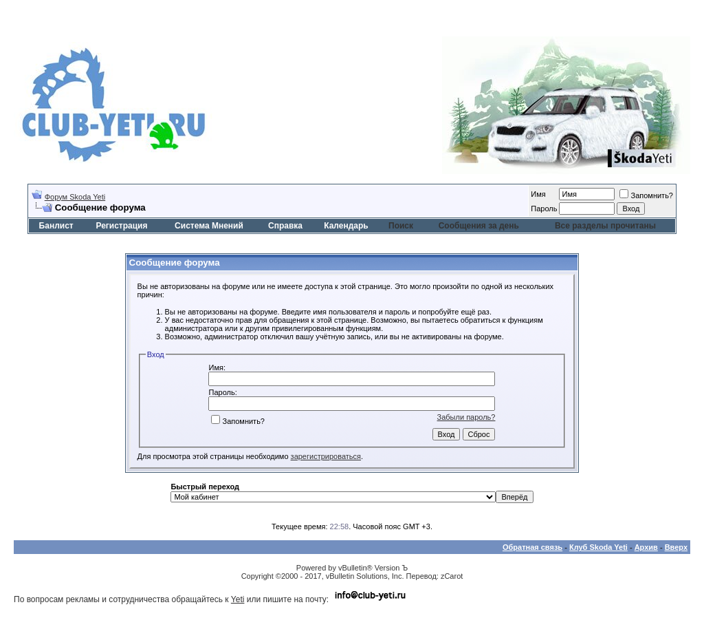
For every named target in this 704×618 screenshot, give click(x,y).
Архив (646, 547)
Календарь (346, 226)
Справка (285, 226)
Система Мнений (209, 226)
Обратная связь (532, 547)
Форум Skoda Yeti (75, 197)
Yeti (238, 599)
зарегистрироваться (326, 456)
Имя (538, 194)
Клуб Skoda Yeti (598, 547)
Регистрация (121, 226)
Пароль (544, 208)
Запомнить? (646, 195)
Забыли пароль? (466, 417)
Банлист (56, 226)
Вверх (676, 547)
